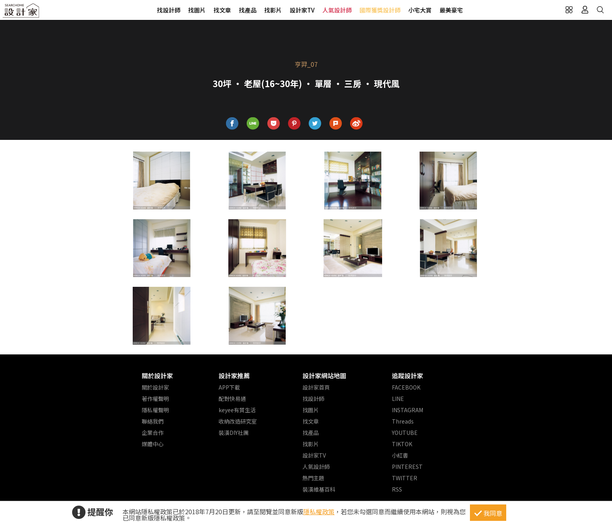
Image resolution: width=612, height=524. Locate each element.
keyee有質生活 (237, 410)
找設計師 (168, 10)
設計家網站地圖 (324, 375)
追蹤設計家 (407, 375)
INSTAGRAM (407, 410)
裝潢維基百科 (318, 489)
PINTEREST (407, 466)
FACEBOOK (406, 387)
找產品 (247, 10)
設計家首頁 (316, 387)
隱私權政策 (318, 511)
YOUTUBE (405, 432)
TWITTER (404, 478)
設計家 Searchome (21, 12)
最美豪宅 (451, 10)
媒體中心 (153, 444)
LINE (398, 398)
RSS (397, 489)
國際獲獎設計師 (379, 10)
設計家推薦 (234, 375)
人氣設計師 (337, 10)
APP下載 (229, 387)
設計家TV (302, 10)
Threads (403, 421)
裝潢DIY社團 (234, 432)
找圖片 (197, 10)
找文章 (222, 10)
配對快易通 (232, 398)
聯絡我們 (153, 421)
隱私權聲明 (155, 410)
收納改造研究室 (238, 421)
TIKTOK (402, 444)
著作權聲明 (155, 398)
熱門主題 (313, 478)
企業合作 (153, 432)
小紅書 (400, 455)
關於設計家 (157, 375)
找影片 (273, 10)
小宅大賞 (420, 10)
